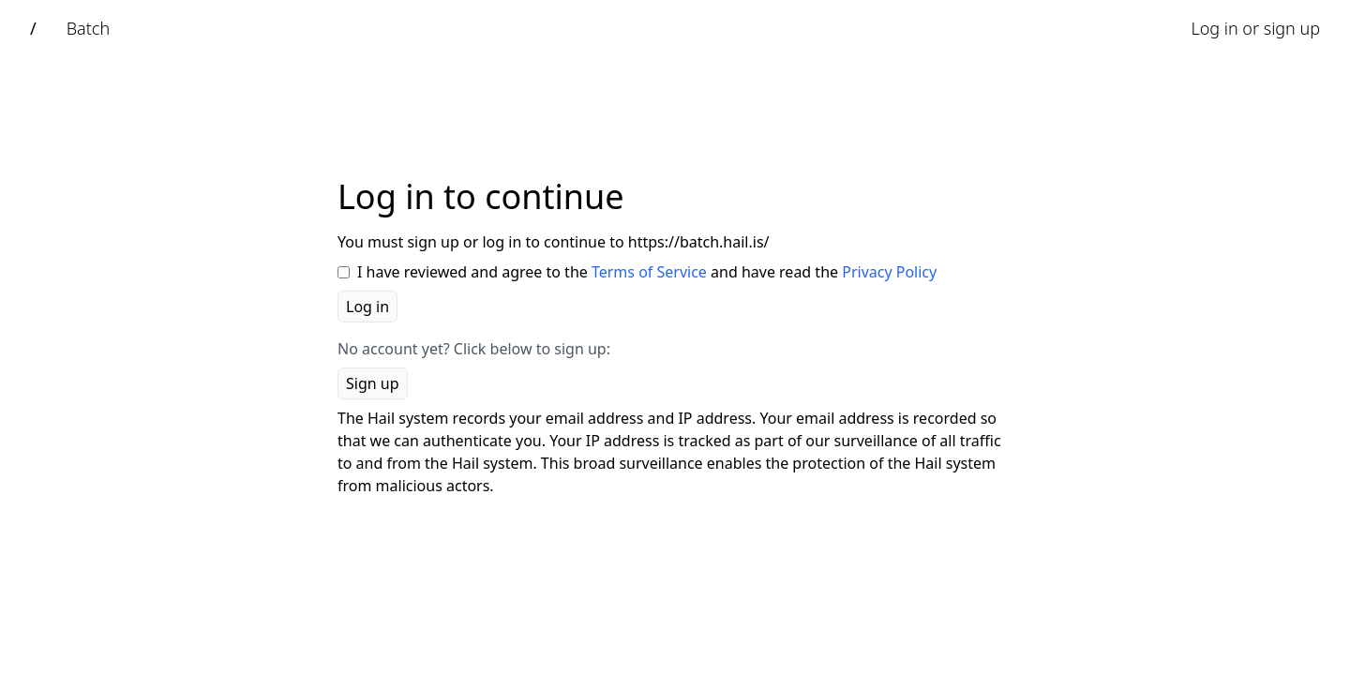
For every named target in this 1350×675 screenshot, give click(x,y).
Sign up (372, 383)
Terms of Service (649, 272)
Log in (367, 306)
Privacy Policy (889, 272)
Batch (88, 28)
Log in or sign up (1255, 28)
